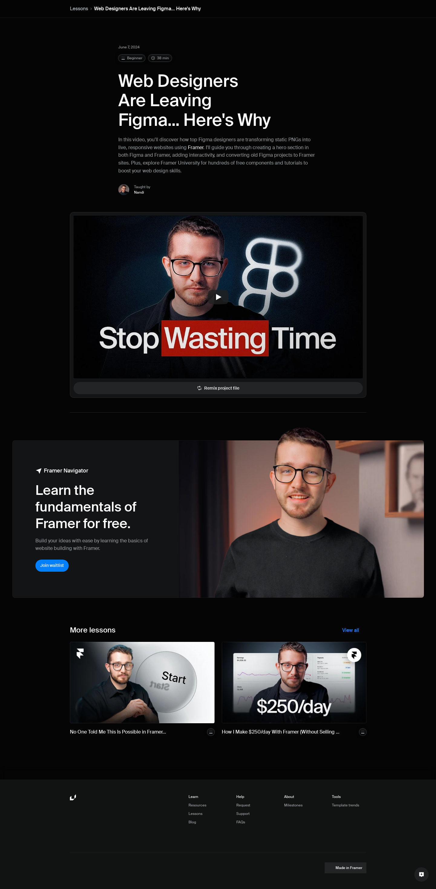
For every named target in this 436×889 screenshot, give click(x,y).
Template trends (345, 805)
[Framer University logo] (73, 797)
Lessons (79, 8)
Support (243, 813)
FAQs (240, 822)
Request (243, 805)
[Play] (218, 297)
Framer (195, 147)
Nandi (139, 192)
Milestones (293, 805)
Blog (192, 822)
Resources (197, 805)
